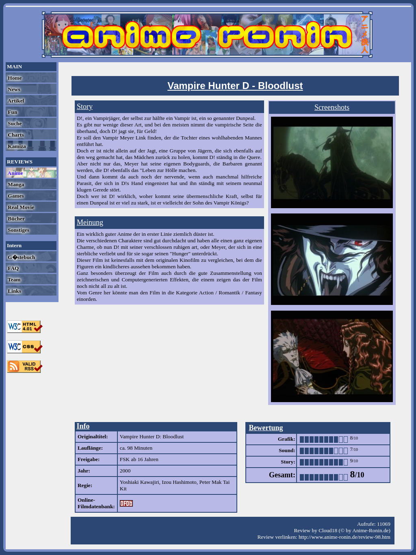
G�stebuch (20, 257)
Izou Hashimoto (179, 482)
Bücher (15, 218)
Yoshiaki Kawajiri (139, 482)
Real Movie (20, 207)
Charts (15, 135)
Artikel (15, 101)
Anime (14, 173)
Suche (14, 123)
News (13, 89)
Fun (11, 112)
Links (13, 291)
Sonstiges (17, 230)
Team (13, 279)
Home (14, 78)
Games (15, 196)
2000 (125, 471)
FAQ (12, 268)
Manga (15, 184)
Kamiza (16, 146)
